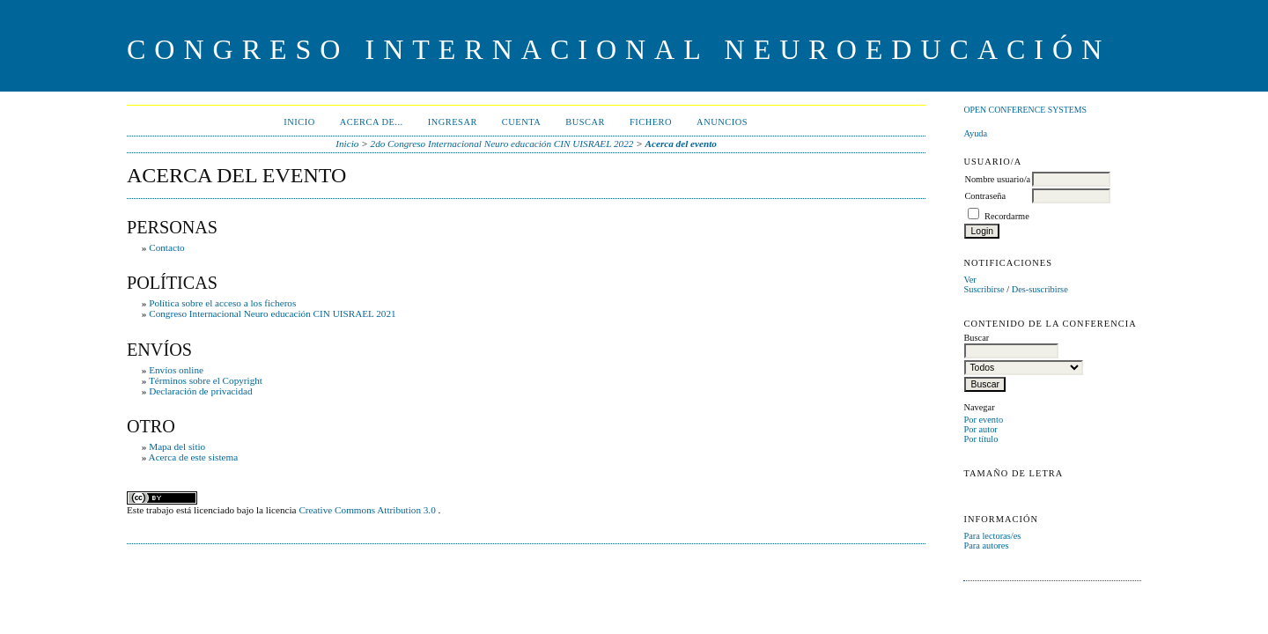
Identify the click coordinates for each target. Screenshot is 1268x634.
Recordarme (1006, 216)
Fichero (651, 122)
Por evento (983, 419)
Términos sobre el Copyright (205, 380)
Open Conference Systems (1025, 109)
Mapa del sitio (177, 446)
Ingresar (452, 122)
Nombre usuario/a (997, 179)
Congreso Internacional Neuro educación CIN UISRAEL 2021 (272, 313)
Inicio (299, 122)
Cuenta (521, 122)
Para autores (985, 545)
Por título (980, 439)
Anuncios (722, 122)
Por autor (980, 429)
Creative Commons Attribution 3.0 (368, 510)
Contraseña (985, 196)
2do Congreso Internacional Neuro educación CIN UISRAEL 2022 (502, 143)
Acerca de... (371, 122)
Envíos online (176, 370)
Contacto (166, 247)
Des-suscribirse (1040, 289)
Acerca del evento (681, 143)
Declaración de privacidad (200, 391)
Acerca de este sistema (194, 457)
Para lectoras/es (992, 536)
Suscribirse (983, 289)
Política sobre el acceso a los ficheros (222, 303)
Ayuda (975, 133)
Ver (969, 279)
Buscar (585, 122)
